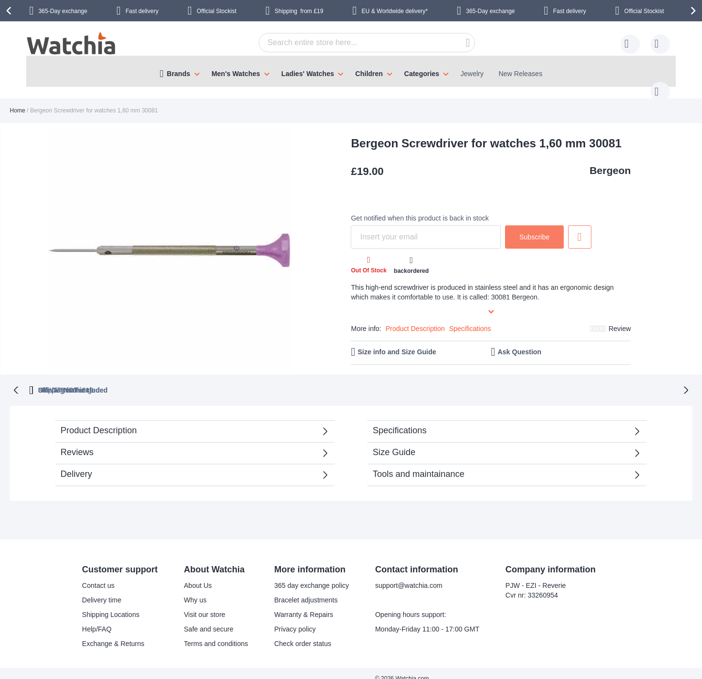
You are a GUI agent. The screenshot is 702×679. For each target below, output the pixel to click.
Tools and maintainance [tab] (418, 463)
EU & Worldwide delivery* (394, 11)
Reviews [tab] (77, 441)
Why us (195, 589)
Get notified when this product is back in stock (420, 208)
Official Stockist (216, 11)
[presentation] (10, 10)
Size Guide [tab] (394, 441)
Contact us (98, 575)
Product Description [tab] (99, 420)
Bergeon (610, 160)
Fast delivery (142, 11)
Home (17, 100)
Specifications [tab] (399, 420)
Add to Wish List (579, 227)
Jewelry (471, 74)
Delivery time (101, 589)
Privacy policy (295, 618)
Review (619, 319)
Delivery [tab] (76, 463)
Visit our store (204, 604)
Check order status (302, 633)
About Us (198, 575)
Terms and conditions (216, 633)
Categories (421, 74)
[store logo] (71, 44)
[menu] (351, 71)
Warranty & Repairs (303, 604)
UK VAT (315, 379)
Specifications (470, 319)
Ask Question (519, 342)
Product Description (415, 319)
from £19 (299, 11)
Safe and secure (208, 618)
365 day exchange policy (311, 575)
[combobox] (352, 42)
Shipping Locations (110, 604)
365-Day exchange (62, 11)
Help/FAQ (97, 618)
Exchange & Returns (113, 633)
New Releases (520, 74)
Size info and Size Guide (397, 342)
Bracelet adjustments (306, 589)
